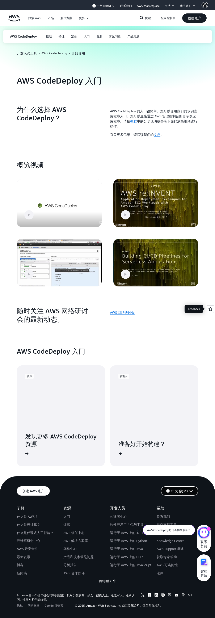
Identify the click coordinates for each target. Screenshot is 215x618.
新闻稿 (22, 573)
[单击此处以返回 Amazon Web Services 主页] (14, 20)
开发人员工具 (27, 53)
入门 (66, 516)
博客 (20, 565)
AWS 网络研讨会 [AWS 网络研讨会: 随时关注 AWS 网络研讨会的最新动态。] (122, 312)
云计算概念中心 (28, 541)
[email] (189, 595)
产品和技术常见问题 (78, 557)
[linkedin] (156, 595)
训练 (66, 524)
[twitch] (169, 595)
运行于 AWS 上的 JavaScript (130, 565)
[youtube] (176, 595)
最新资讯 (23, 557)
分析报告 (70, 565)
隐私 (20, 605)
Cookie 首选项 (54, 605)
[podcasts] (183, 595)
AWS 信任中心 (74, 533)
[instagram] (163, 595)
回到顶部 (107, 581)
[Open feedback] (210, 309)
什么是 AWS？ (27, 516)
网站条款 (33, 605)
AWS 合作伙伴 (74, 573)
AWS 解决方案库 (75, 541)
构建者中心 (118, 516)
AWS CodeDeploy (54, 53)
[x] (142, 595)
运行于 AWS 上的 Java (126, 549)
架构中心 (70, 549)
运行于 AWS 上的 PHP (126, 557)
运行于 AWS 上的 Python (128, 541)
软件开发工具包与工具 (127, 524)
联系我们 (163, 516)
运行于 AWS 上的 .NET (126, 533)
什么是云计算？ (28, 524)
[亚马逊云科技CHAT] (204, 533)
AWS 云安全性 (27, 549)
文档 (157, 135)
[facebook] (149, 595)
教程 (133, 121)
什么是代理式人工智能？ (35, 533)
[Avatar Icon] (205, 5)
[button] (35, 18)
